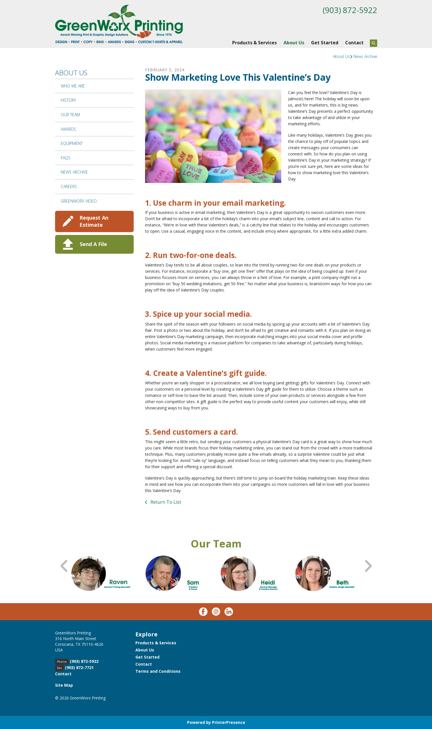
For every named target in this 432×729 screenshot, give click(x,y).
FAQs (65, 158)
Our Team (70, 114)
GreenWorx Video (79, 201)
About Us (294, 42)
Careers (69, 186)
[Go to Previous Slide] (64, 566)
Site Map (64, 685)
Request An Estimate (93, 221)
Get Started (324, 42)
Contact (354, 42)
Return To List (165, 502)
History (68, 100)
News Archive (365, 56)
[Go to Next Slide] (368, 566)
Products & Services (254, 42)
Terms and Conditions (158, 671)
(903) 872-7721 (79, 667)
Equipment (72, 143)
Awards (68, 129)
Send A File (93, 244)
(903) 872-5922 (350, 10)
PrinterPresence (228, 722)
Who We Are (73, 86)
